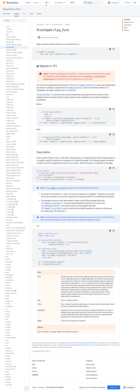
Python (68, 24)
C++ (24, 14)
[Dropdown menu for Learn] (40, 2)
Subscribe (113, 387)
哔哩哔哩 (35, 375)
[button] (14, 256)
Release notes (91, 368)
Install (27, 3)
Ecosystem (59, 3)
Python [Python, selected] (16, 14)
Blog (33, 364)
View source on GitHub (48, 37)
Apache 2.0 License (50, 345)
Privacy (41, 387)
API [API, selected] (46, 3)
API (48, 24)
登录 (134, 2)
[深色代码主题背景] (110, 49)
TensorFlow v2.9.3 (11, 9)
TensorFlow (40, 24)
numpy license (67, 347)
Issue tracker (90, 364)
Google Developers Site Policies (79, 345)
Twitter (34, 371)
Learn (36, 3)
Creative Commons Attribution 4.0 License (91, 343)
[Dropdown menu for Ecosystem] (65, 2)
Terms (34, 387)
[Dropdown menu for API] (50, 2)
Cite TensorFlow (91, 378)
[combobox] (94, 3)
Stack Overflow (91, 371)
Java (31, 14)
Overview (6, 14)
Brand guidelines (92, 375)
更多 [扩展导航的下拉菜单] (71, 3)
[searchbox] (15, 20)
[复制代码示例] (113, 49)
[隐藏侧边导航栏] (26, 388)
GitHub (127, 3)
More (39, 14)
